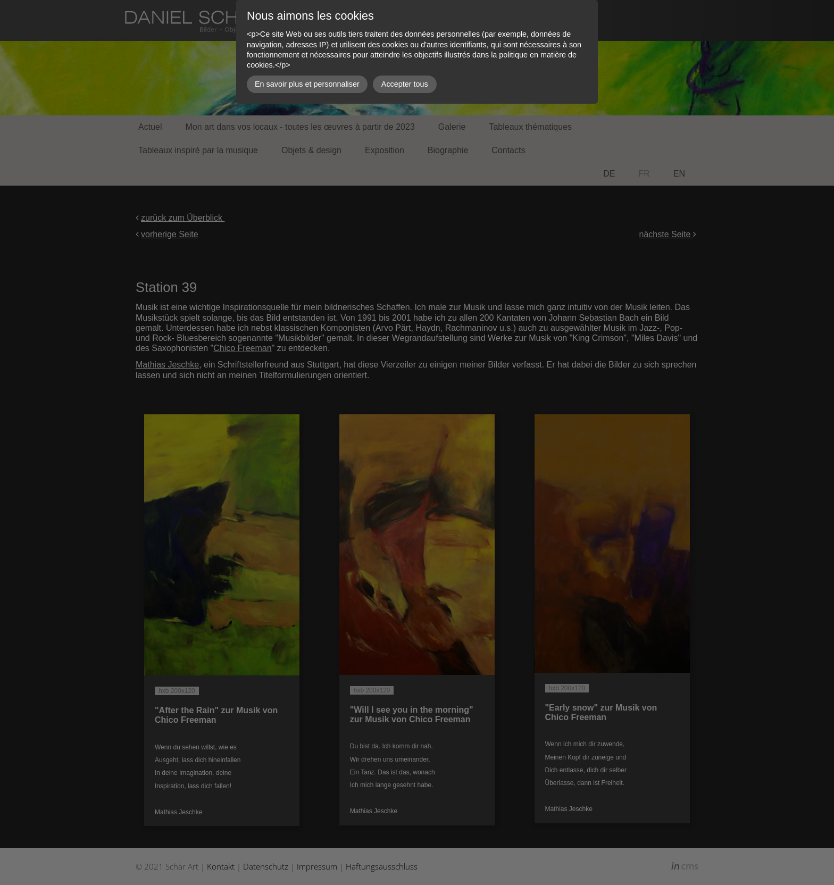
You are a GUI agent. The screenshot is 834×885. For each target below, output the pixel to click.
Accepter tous (404, 84)
